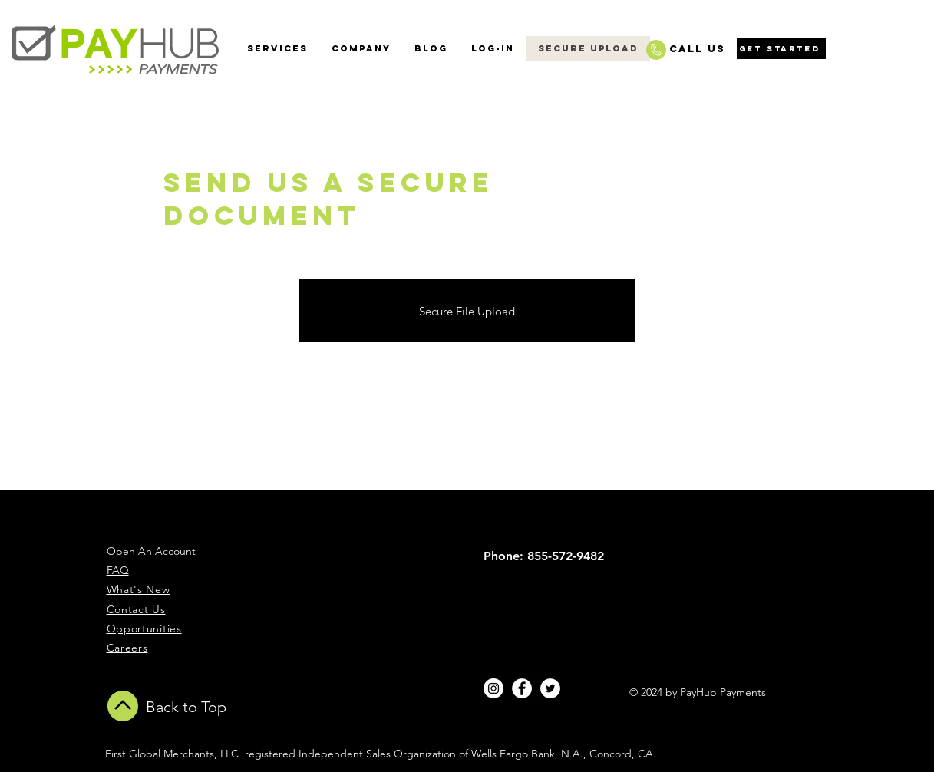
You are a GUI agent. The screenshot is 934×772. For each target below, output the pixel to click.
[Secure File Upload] (467, 310)
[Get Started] (781, 48)
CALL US (697, 48)
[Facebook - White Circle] (522, 688)
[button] (360, 48)
